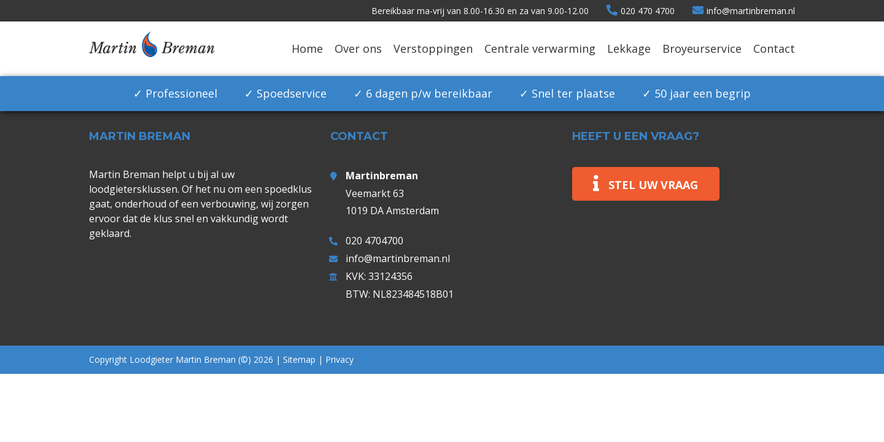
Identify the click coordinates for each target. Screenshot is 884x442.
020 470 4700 (641, 11)
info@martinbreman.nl (743, 11)
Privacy (339, 359)
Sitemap (299, 359)
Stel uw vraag (653, 184)
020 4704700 (374, 240)
